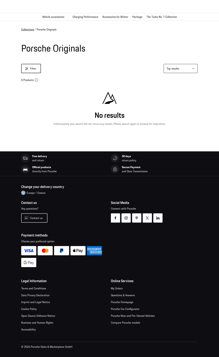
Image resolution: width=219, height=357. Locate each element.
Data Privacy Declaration (35, 295)
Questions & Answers (123, 295)
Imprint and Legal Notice (35, 302)
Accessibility (28, 329)
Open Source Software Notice (38, 316)
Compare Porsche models (125, 323)
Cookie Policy (29, 309)
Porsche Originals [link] (46, 29)
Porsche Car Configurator (125, 309)
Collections (27, 29)
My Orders (117, 288)
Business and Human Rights (37, 323)
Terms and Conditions (33, 288)
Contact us (36, 218)
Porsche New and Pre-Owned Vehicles (133, 316)
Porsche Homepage (122, 302)
